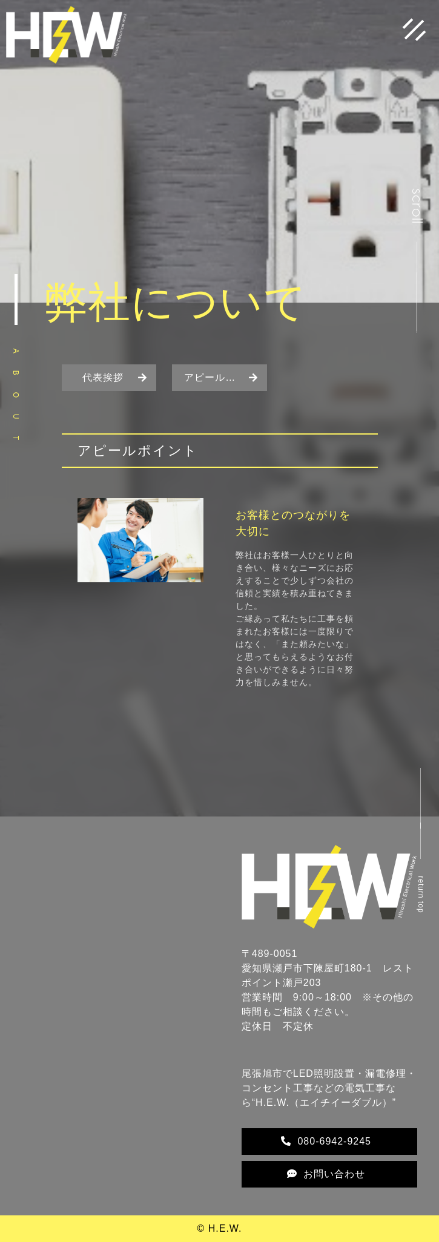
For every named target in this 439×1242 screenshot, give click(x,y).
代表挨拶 (103, 377)
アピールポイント (225, 377)
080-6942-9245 (326, 1141)
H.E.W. (225, 1228)
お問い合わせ (326, 1174)
